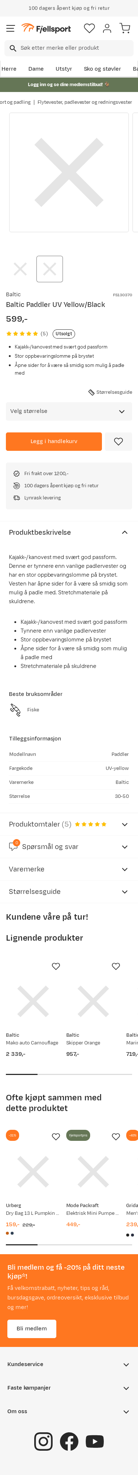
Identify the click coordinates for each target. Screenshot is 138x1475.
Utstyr (64, 69)
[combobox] (69, 48)
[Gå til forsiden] (46, 28)
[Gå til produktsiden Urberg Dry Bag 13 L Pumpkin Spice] (33, 1172)
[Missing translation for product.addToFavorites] (118, 441)
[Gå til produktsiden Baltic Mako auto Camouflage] (33, 1001)
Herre (9, 69)
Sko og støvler (102, 69)
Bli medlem (32, 1329)
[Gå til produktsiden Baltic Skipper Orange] (93, 1001)
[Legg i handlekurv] (54, 441)
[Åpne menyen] (10, 28)
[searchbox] (76, 48)
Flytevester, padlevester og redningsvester (85, 102)
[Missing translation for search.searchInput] (12, 48)
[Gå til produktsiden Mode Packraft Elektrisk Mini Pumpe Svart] (93, 1172)
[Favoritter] (89, 28)
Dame (36, 69)
